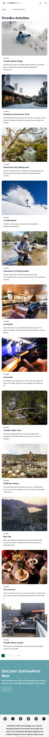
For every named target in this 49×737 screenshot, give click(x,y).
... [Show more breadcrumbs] (10, 9)
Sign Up (7, 689)
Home (5, 9)
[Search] (40, 3)
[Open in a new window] (24, 38)
